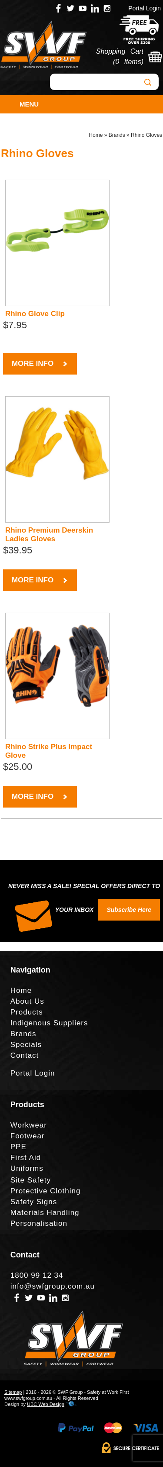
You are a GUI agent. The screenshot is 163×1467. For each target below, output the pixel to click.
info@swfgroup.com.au (52, 1286)
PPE (18, 1147)
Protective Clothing (45, 1191)
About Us (27, 1001)
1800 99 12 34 (36, 1275)
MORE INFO (40, 363)
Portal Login (144, 8)
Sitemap (13, 1392)
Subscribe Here (128, 909)
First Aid (25, 1158)
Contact (24, 1055)
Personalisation (38, 1223)
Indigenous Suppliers (49, 1023)
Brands (117, 135)
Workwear (28, 1125)
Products (26, 1012)
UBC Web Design (45, 1404)
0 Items (128, 61)
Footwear (27, 1136)
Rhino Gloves (146, 135)
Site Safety (30, 1180)
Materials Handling (45, 1212)
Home (96, 135)
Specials (26, 1044)
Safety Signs (33, 1202)
